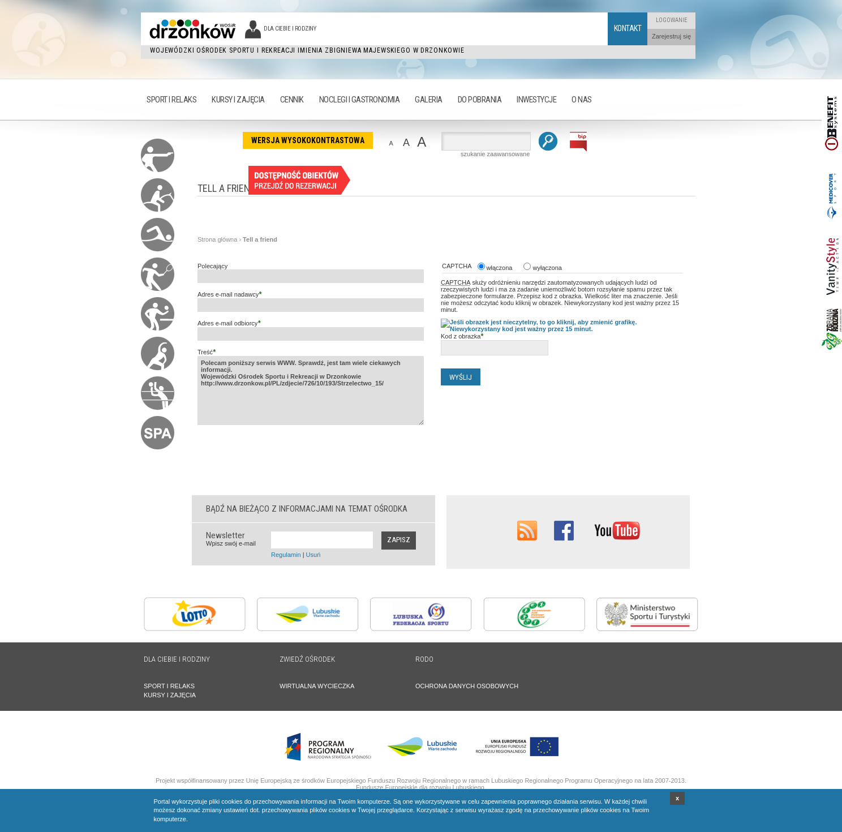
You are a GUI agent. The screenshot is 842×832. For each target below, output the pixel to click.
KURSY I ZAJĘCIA (170, 695)
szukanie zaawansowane (495, 154)
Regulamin (286, 554)
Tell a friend (260, 239)
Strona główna (217, 239)
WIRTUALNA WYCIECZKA (317, 686)
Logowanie (672, 20)
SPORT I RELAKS (169, 686)
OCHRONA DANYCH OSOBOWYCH (466, 686)
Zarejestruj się (671, 36)
